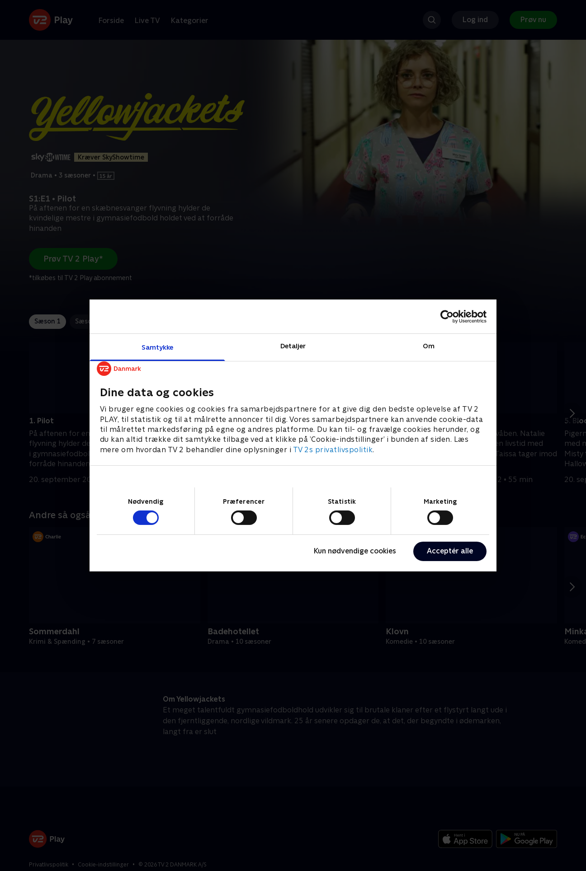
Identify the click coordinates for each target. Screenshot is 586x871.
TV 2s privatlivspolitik (333, 449)
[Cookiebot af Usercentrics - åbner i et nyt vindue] (447, 316)
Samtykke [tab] (158, 347)
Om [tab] (429, 346)
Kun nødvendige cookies (355, 551)
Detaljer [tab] (293, 346)
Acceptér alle (450, 551)
